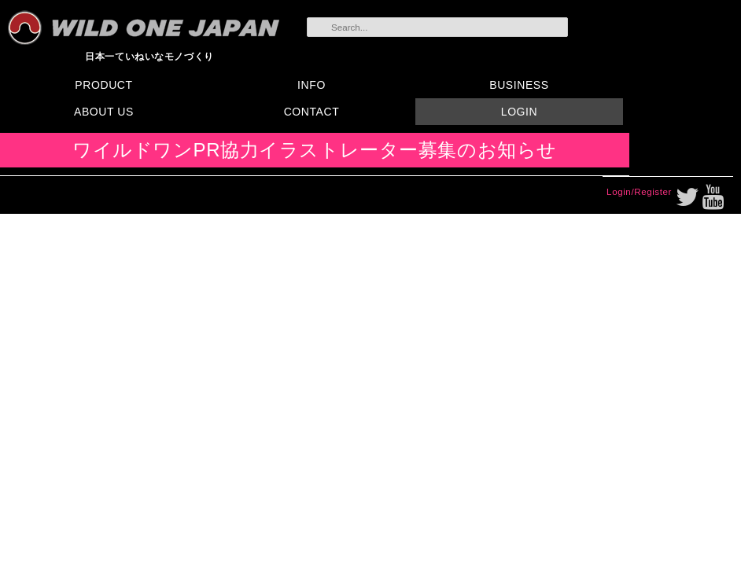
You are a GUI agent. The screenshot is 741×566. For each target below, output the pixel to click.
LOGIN (519, 111)
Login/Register (639, 191)
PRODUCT (103, 85)
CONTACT (312, 111)
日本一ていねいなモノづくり (149, 56)
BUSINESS (518, 85)
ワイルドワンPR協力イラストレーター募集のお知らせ (314, 149)
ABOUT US (104, 111)
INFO (311, 85)
